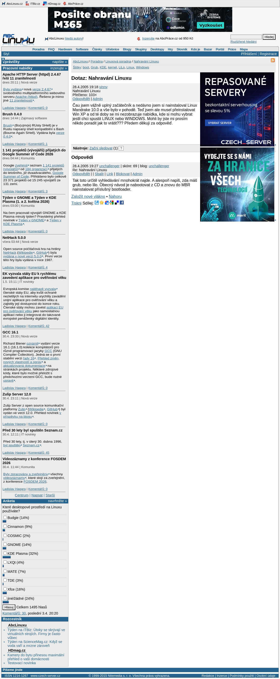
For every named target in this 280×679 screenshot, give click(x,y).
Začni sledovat (101, 148)
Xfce (9, 589)
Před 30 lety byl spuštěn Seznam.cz (32, 430)
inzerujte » (58, 68)
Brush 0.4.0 (12, 114)
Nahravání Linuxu (146, 61)
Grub (94, 67)
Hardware (65, 49)
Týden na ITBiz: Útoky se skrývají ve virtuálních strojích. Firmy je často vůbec (36, 634)
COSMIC (12, 536)
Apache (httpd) (26, 97)
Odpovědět (81, 99)
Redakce (208, 676)
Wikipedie (25, 252)
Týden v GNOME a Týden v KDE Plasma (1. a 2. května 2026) (29, 200)
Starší (50, 495)
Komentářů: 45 (38, 452)
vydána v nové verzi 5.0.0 (22, 256)
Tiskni (76, 203)
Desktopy (157, 49)
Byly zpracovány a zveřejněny (25, 474)
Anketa (9, 501)
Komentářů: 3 (37, 191)
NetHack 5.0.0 (14, 238)
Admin (98, 99)
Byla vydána (12, 89)
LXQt (9, 562)
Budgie (11, 518)
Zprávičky (11, 62)
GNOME (12, 545)
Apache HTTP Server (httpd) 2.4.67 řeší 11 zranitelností (31, 76)
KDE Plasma (15, 554)
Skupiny (141, 49)
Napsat (37, 495)
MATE (10, 572)
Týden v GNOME (31, 220)
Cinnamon (13, 527)
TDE (9, 580)
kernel (112, 67)
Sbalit (99, 174)
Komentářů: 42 (38, 326)
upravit (8, 380)
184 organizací (36, 169)
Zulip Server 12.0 (16, 394)
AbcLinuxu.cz (12, 3)
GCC (48, 351)
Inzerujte (148, 38)
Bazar (208, 49)
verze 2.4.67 (41, 89)
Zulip (21, 409)
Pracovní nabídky (17, 68)
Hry (170, 49)
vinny (103, 87)
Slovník (182, 49)
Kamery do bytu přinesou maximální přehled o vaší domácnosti (35, 657)
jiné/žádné (13, 598)
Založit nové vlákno (88, 196)
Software (82, 49)
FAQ (51, 49)
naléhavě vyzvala (43, 289)
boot (86, 67)
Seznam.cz (31, 445)
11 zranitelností (20, 100)
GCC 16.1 (10, 332)
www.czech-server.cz (45, 676)
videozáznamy (14, 478)
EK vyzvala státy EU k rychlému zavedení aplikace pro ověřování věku (34, 276)
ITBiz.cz (32, 3)
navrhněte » (57, 501)
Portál (220, 49)
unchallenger (109, 166)
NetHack (9, 252)
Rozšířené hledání (244, 41)
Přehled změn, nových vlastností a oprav (31, 360)
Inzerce (222, 676)
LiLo (122, 67)
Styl (6, 54)
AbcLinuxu (17, 625)
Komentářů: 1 (37, 144)
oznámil (32, 343)
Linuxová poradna (118, 61)
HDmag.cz (51, 3)
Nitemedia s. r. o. (120, 676)
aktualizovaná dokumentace (24, 366)
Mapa (244, 49)
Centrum (21, 495)
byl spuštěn (11, 445)
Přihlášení (249, 54)
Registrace (268, 54)
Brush (7, 125)
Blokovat (123, 174)
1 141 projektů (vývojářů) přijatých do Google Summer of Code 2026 (34, 152)
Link (110, 174)
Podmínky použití (242, 676)
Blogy (127, 49)
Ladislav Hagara (14, 108)
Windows (142, 67)
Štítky (77, 67)
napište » (59, 62)
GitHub (41, 252)
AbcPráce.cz (73, 3)
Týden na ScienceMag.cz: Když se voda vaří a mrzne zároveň (34, 644)
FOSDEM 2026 (35, 481)
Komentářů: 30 (14, 613)
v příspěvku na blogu (32, 414)
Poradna (38, 49)
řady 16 (28, 358)
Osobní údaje (266, 676)
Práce (232, 49)
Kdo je (195, 49)
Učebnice (112, 49)
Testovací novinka (21, 663)
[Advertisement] (129, 134)
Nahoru (115, 196)
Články (97, 49)
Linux (130, 67)
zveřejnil (21, 165)
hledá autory (74, 38)
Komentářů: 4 (37, 267)
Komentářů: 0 (37, 108)
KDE (103, 67)
